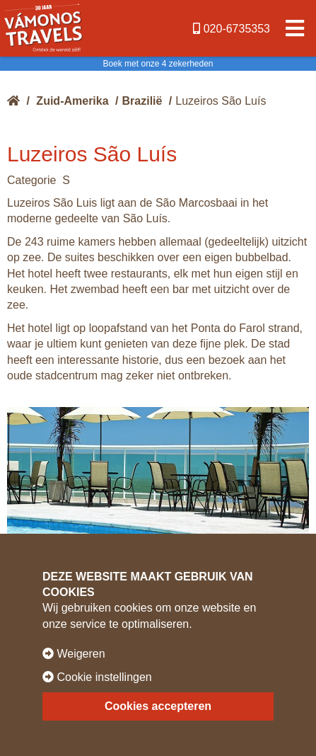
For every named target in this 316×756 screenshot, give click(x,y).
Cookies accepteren (158, 706)
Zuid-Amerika (72, 101)
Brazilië (142, 101)
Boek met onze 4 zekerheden (158, 64)
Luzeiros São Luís (220, 101)
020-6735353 (231, 29)
